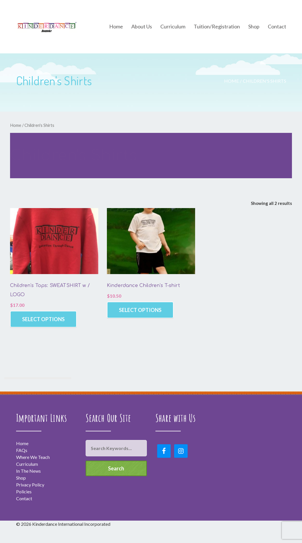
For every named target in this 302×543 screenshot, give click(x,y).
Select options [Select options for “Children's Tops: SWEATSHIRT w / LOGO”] (43, 319)
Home (231, 81)
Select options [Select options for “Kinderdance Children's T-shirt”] (140, 310)
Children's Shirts (264, 81)
